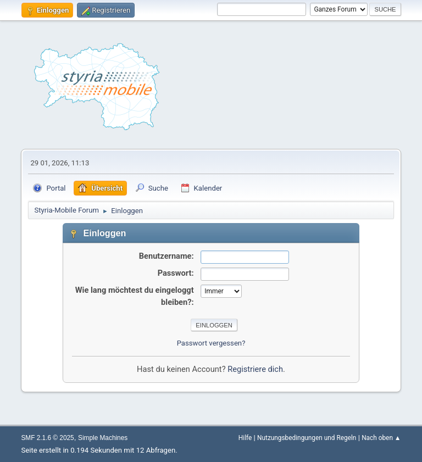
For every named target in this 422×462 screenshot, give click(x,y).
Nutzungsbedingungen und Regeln (306, 438)
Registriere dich (255, 369)
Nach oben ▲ (381, 438)
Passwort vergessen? (211, 343)
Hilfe (245, 438)
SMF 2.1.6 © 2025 (47, 438)
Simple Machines (102, 438)
